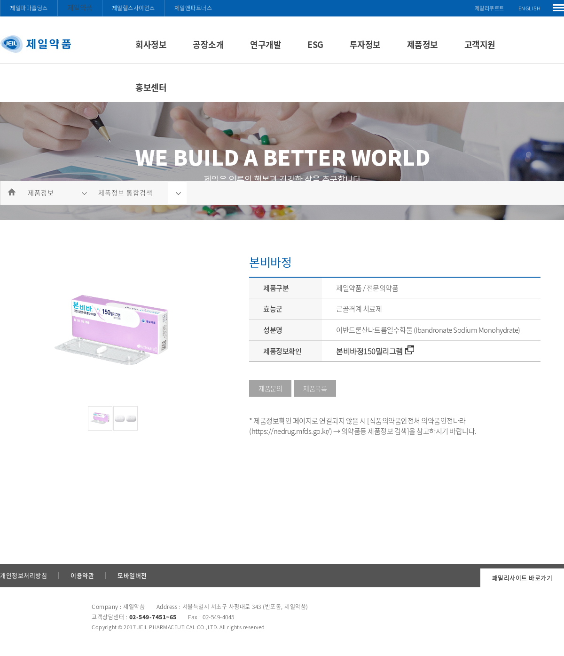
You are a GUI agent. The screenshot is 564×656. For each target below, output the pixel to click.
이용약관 (82, 575)
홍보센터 (150, 87)
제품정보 (422, 44)
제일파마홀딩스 (29, 8)
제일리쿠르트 (489, 8)
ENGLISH (529, 8)
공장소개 (208, 44)
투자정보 (365, 44)
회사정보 (150, 44)
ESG (315, 44)
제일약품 (80, 7)
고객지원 (479, 44)
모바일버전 (132, 575)
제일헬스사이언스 (133, 8)
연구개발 (265, 44)
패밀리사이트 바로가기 (522, 577)
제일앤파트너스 (193, 8)
